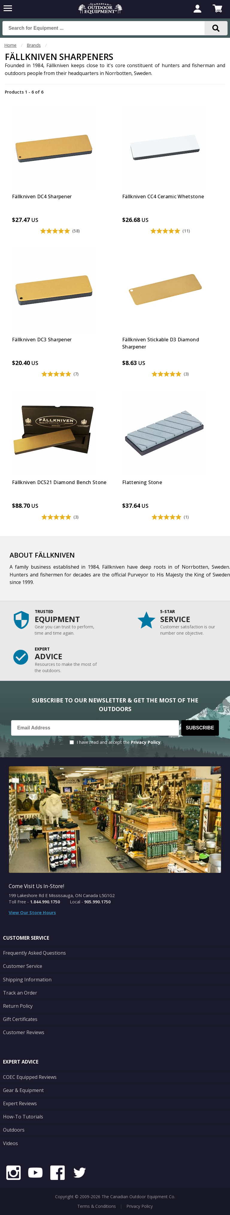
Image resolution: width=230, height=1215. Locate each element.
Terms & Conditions (96, 1206)
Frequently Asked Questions (34, 953)
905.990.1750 (97, 902)
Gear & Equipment (23, 1090)
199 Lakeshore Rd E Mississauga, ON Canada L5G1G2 (62, 895)
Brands (34, 45)
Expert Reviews (20, 1103)
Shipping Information (27, 979)
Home (10, 45)
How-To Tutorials (23, 1116)
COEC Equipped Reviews (30, 1077)
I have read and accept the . (119, 742)
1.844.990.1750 (45, 902)
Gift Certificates (20, 1019)
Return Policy (18, 1006)
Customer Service (22, 966)
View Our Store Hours (32, 912)
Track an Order (20, 992)
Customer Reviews (23, 1032)
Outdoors (14, 1130)
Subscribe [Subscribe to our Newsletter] (200, 727)
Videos (10, 1143)
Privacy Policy (146, 742)
